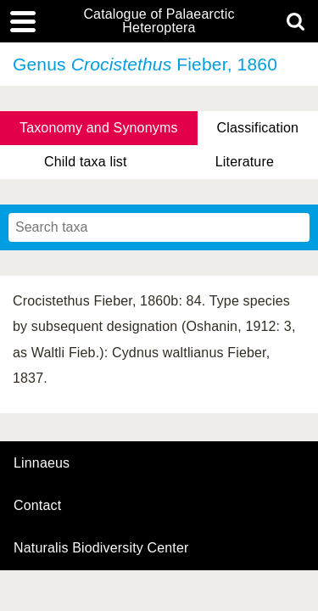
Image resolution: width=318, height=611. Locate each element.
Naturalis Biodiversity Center (101, 548)
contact (37, 505)
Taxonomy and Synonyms (99, 128)
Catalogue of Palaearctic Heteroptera (158, 21)
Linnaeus (42, 463)
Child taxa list (85, 161)
